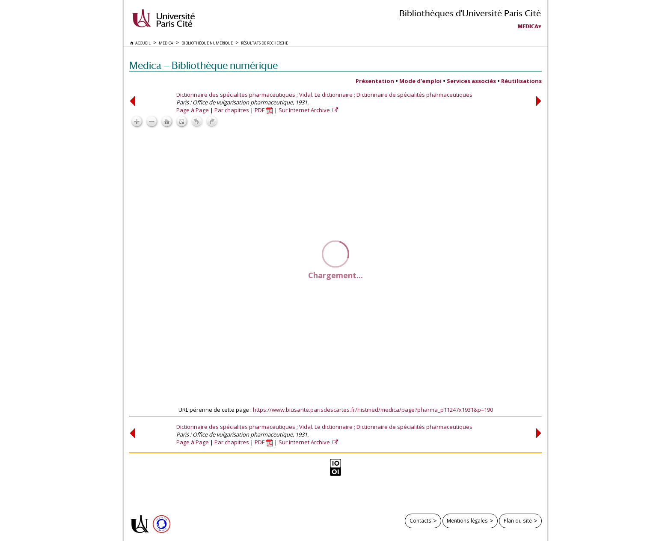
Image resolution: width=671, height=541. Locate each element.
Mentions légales (467, 520)
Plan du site (518, 520)
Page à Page (192, 110)
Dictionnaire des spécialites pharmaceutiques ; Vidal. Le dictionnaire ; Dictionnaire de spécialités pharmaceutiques (324, 94)
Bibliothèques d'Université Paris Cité (470, 13)
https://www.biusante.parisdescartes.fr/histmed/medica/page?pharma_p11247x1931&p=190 (373, 409)
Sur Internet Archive (305, 110)
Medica (528, 27)
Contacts (420, 520)
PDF (264, 110)
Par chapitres (231, 110)
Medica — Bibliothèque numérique (203, 65)
